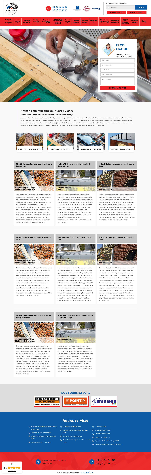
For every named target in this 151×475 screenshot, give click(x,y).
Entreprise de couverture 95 (8, 21)
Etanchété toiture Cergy (102, 434)
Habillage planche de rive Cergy (41, 442)
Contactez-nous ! (136, 12)
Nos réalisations (116, 12)
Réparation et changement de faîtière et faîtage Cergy (44, 428)
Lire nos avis (12, 471)
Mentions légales (87, 473)
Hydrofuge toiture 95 (85, 21)
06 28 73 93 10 (60, 10)
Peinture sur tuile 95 (67, 21)
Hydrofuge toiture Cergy (102, 430)
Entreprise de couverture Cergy (41, 433)
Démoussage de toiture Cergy (72, 436)
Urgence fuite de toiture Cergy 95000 (107, 441)
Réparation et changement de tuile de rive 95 (104, 21)
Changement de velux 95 (26, 21)
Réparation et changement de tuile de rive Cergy (76, 441)
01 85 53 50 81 (60, 7)
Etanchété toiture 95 (76, 21)
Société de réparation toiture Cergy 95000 (108, 444)
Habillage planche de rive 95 (36, 21)
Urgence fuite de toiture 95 (143, 21)
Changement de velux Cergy (72, 427)
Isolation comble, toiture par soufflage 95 (125, 21)
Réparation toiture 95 (134, 21)
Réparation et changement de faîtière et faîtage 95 (57, 21)
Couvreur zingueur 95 (17, 21)
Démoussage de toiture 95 (115, 21)
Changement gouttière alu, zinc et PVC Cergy (43, 437)
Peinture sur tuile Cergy (102, 437)
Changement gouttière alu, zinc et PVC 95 (46, 21)
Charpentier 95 (93, 21)
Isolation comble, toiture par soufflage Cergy (75, 431)
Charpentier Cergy (101, 427)
